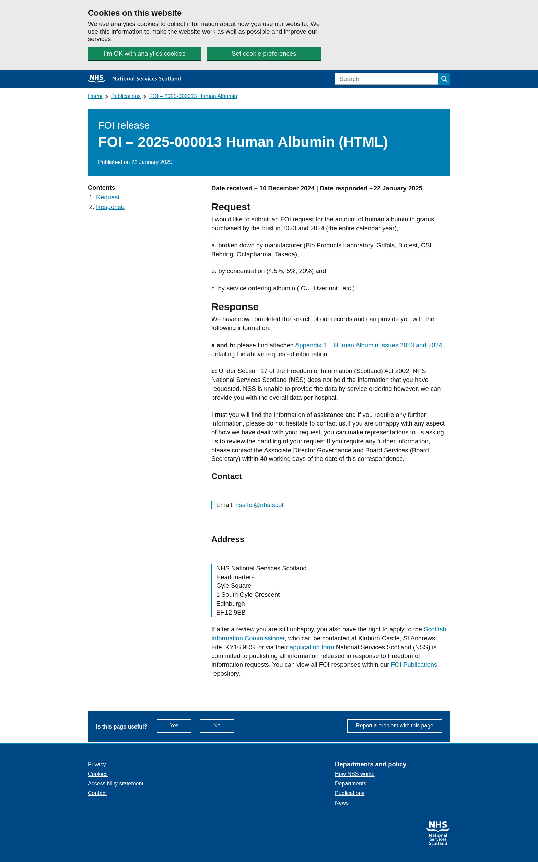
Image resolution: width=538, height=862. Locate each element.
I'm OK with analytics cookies (145, 53)
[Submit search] (444, 79)
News (342, 803)
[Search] (386, 79)
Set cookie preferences (264, 53)
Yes (180, 725)
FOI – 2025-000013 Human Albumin (193, 96)
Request (108, 197)
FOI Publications (414, 664)
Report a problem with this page (394, 726)
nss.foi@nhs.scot (259, 505)
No (223, 725)
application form (312, 647)
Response (110, 206)
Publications (126, 96)
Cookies (98, 774)
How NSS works (355, 774)
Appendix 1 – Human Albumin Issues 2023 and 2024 (368, 345)
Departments (350, 784)
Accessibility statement (115, 784)
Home (95, 96)
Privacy (97, 764)
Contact (97, 793)
